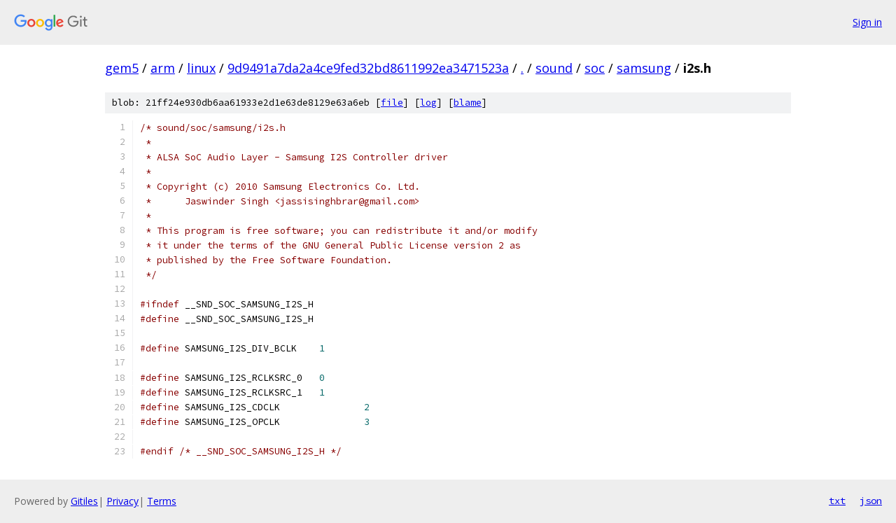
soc (594, 68)
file (392, 103)
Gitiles (84, 501)
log (428, 103)
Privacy (122, 501)
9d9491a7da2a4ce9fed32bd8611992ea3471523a (368, 68)
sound (554, 68)
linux (201, 68)
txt (837, 500)
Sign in (867, 22)
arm (162, 68)
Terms (161, 501)
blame (468, 103)
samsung (644, 68)
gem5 (122, 68)
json (871, 500)
